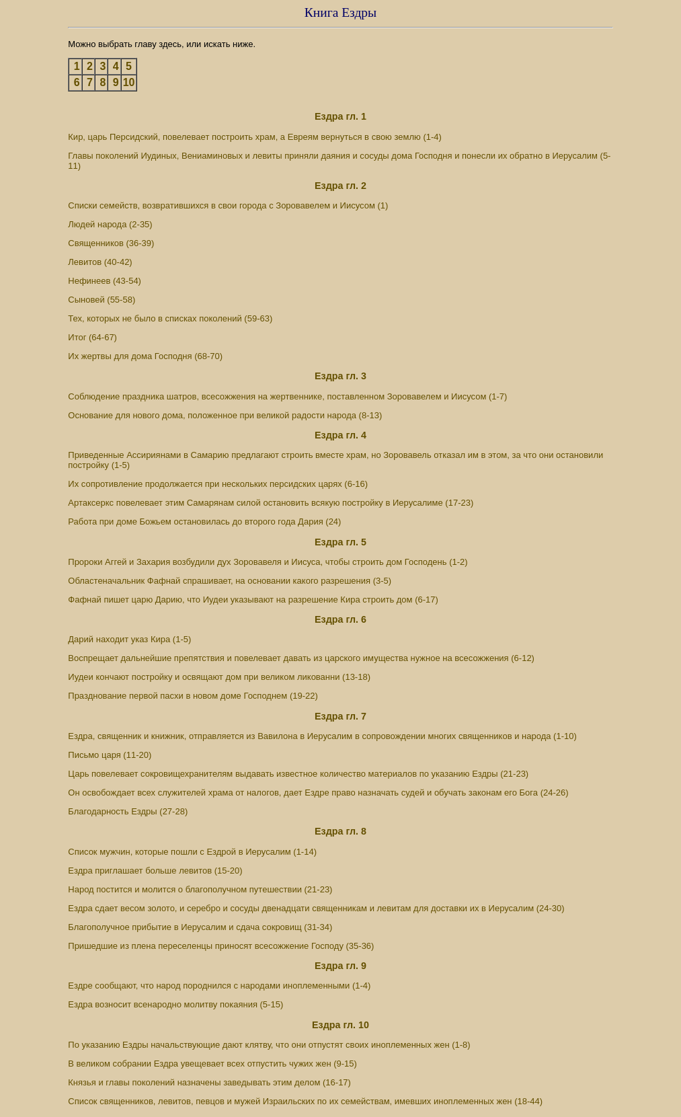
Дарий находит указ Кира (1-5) (129, 639)
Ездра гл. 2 (340, 185)
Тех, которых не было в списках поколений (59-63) (170, 318)
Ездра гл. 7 (340, 716)
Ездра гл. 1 (340, 116)
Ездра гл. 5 (340, 542)
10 (129, 82)
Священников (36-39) (111, 243)
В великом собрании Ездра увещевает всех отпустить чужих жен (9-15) (212, 1063)
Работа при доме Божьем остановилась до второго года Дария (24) (204, 521)
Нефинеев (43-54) (104, 281)
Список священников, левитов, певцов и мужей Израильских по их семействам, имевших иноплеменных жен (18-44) (305, 1101)
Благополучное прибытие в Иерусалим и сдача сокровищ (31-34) (200, 927)
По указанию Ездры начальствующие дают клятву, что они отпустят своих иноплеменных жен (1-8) (269, 1045)
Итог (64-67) (92, 337)
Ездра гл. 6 (340, 619)
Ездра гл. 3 (340, 376)
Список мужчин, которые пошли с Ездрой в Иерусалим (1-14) (192, 852)
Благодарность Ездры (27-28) (128, 811)
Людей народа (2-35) (110, 224)
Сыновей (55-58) (101, 300)
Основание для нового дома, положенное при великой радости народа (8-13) (225, 415)
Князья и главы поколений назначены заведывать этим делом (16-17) (209, 1082)
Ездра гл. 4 (340, 435)
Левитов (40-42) (100, 262)
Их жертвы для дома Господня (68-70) (145, 356)
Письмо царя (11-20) (109, 755)
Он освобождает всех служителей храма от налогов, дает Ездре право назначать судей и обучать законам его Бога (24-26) (318, 792)
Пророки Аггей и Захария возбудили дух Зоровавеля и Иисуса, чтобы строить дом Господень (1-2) (267, 562)
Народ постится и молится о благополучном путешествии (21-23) (200, 889)
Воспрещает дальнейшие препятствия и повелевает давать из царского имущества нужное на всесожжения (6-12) (301, 658)
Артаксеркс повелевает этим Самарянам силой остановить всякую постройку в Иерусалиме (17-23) (270, 503)
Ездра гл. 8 (340, 831)
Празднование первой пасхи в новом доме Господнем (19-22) (193, 696)
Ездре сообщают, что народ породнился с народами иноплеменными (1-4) (219, 985)
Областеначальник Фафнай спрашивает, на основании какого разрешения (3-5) (229, 581)
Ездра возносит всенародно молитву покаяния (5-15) (175, 1004)
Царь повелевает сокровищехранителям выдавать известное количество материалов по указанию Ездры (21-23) (298, 774)
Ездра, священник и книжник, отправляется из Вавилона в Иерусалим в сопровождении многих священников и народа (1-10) (322, 736)
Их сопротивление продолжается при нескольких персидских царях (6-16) (218, 484)
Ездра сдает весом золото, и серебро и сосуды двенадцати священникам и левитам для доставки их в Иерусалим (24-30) (316, 908)
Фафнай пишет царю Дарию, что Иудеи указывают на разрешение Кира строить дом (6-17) (253, 599)
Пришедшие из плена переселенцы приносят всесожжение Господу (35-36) (221, 946)
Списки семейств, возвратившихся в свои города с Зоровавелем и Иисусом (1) (228, 205)
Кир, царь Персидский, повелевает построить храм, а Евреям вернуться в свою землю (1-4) (255, 137)
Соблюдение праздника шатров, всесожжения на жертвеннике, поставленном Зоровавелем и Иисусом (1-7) (287, 396)
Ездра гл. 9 (340, 965)
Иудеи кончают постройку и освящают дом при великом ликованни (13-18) (219, 677)
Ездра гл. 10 (340, 1024)
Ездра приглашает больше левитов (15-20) (155, 870)
